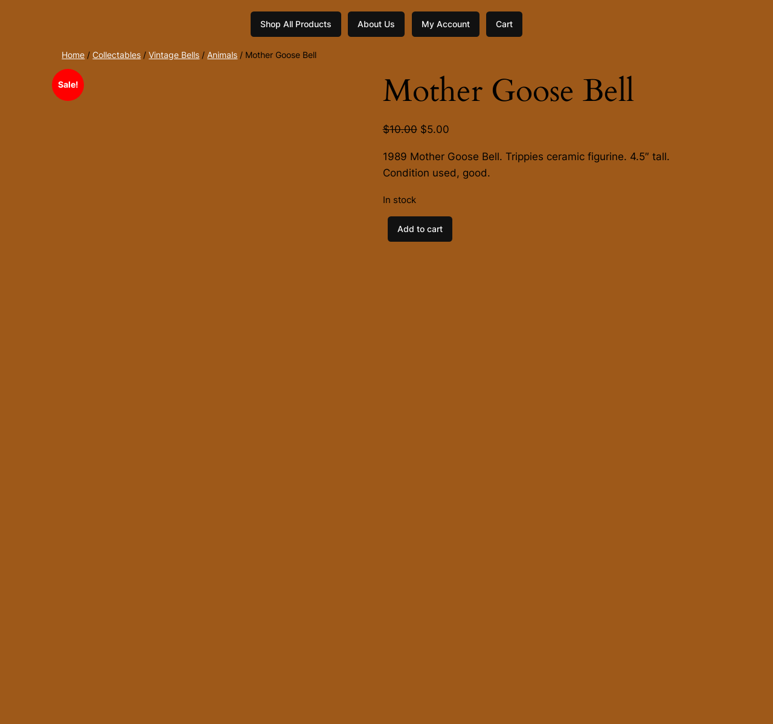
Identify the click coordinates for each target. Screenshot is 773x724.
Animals (222, 55)
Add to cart (420, 229)
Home (73, 55)
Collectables (116, 55)
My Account (446, 24)
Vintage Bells (174, 55)
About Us (376, 24)
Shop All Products (296, 24)
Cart (504, 24)
